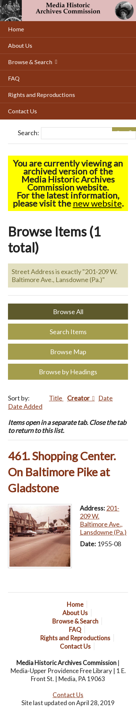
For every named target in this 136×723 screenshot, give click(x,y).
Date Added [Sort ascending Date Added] (25, 406)
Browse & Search (30, 61)
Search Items (68, 332)
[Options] (118, 129)
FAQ (14, 78)
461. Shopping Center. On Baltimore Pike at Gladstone (62, 472)
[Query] (88, 133)
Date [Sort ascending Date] (105, 398)
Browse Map (68, 352)
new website (97, 203)
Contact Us (22, 111)
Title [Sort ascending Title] (56, 398)
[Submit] (130, 129)
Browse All (68, 312)
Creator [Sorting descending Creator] (79, 398)
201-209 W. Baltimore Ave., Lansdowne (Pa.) (103, 520)
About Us (20, 45)
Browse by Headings (68, 372)
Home (16, 29)
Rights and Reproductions (41, 94)
